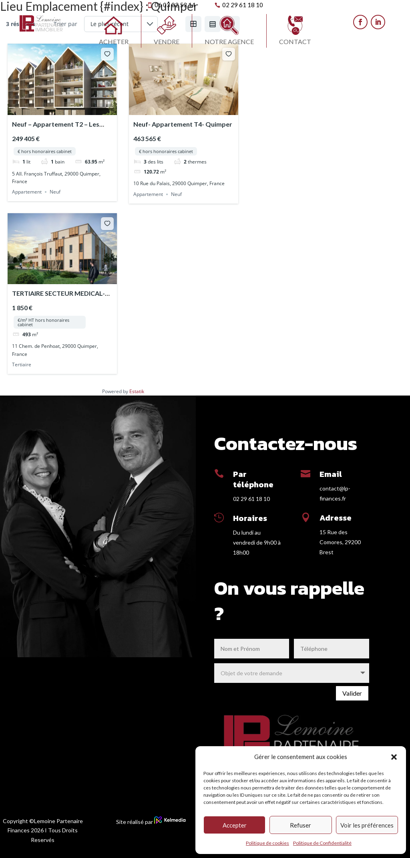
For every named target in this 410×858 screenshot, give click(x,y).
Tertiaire (21, 364)
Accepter (235, 825)
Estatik (136, 391)
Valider (352, 693)
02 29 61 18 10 (251, 498)
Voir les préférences (367, 825)
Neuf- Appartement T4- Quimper (182, 124)
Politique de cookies (267, 843)
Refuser (300, 825)
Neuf (55, 191)
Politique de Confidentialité (322, 843)
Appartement (27, 191)
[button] (394, 757)
